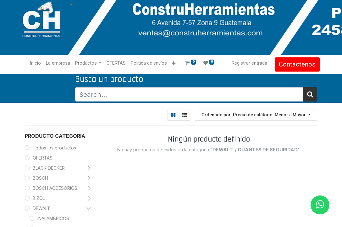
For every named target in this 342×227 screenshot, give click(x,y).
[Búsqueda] (310, 94)
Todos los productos (54, 147)
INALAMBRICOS (53, 218)
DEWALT (42, 208)
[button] (176, 63)
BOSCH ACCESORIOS (55, 188)
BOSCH (40, 178)
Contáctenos (294, 64)
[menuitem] (38, 63)
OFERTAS (42, 157)
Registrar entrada (247, 63)
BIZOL (39, 198)
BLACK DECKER (49, 168)
